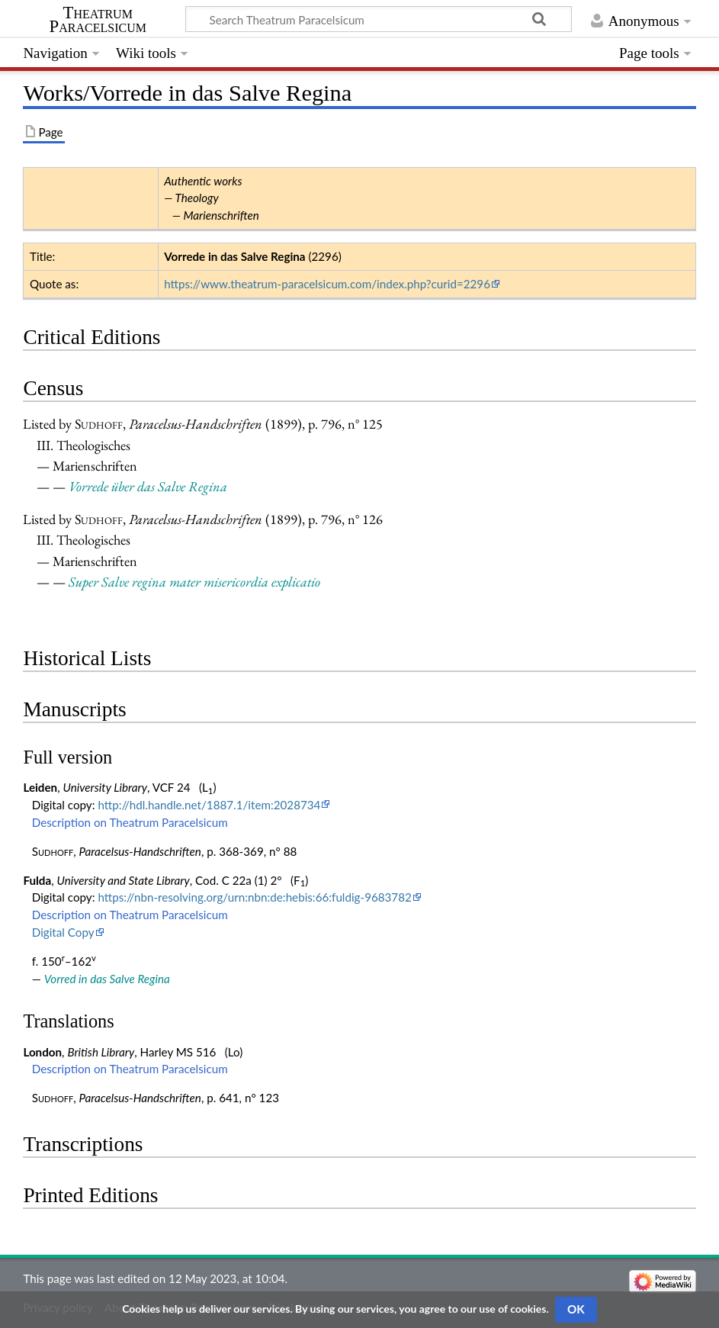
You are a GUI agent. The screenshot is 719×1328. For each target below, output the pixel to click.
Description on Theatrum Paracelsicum (130, 822)
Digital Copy (63, 932)
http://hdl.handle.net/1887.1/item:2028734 (209, 805)
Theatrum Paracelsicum (98, 20)
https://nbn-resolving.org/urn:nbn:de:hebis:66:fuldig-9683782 (254, 897)
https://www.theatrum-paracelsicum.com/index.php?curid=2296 (327, 284)
